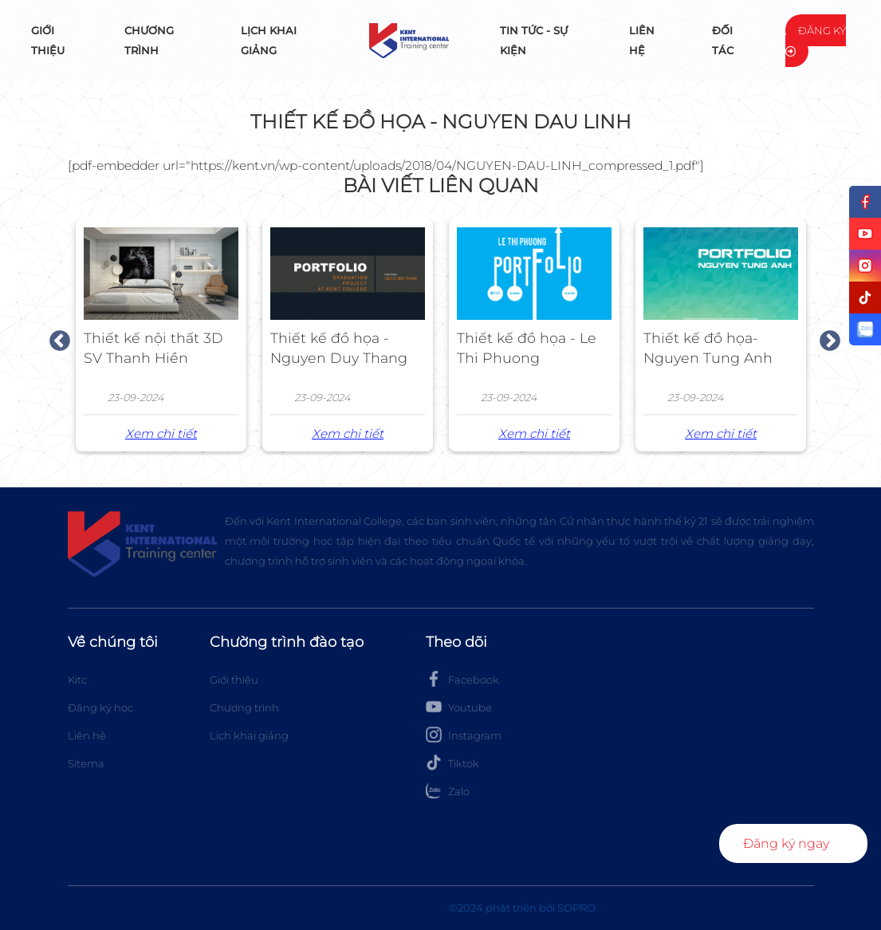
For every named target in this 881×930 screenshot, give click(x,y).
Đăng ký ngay (786, 843)
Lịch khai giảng (269, 40)
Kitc (77, 679)
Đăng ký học (100, 707)
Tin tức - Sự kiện (534, 40)
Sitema (86, 763)
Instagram (463, 735)
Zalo (448, 790)
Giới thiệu (48, 40)
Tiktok (452, 762)
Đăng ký (815, 40)
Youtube (459, 707)
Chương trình (149, 40)
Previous (56, 337)
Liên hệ (642, 40)
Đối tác (723, 40)
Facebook (462, 679)
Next (826, 337)
